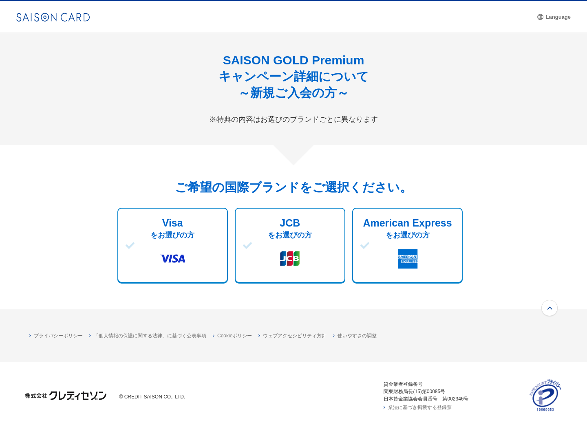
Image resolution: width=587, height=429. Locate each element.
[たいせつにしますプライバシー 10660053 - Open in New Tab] (545, 409)
